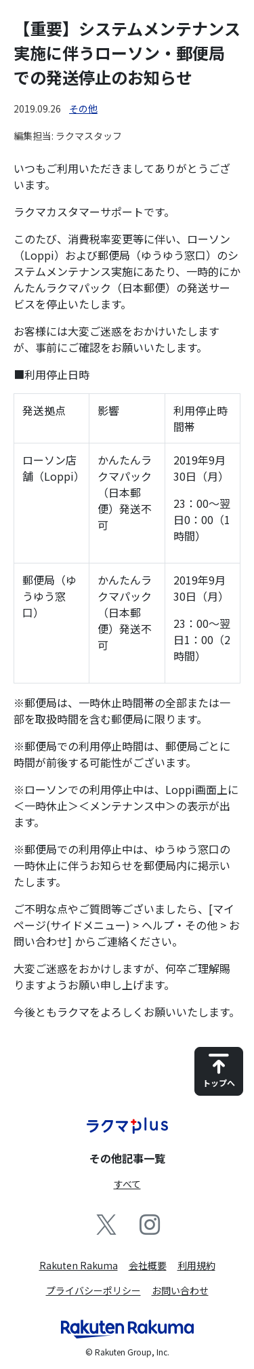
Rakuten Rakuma (78, 1265)
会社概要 (148, 1265)
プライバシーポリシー (93, 1290)
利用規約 (196, 1265)
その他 (83, 108)
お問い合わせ (180, 1290)
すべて (127, 1184)
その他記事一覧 (127, 1158)
